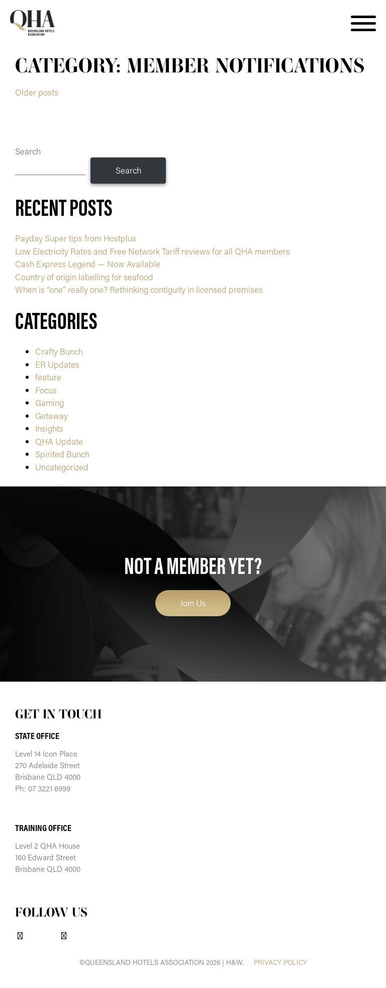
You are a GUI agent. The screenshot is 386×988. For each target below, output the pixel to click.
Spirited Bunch (62, 453)
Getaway (51, 415)
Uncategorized (61, 466)
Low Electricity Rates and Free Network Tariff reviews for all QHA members (153, 251)
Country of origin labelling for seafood (84, 276)
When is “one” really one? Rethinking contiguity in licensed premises (139, 289)
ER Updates (57, 364)
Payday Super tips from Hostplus (75, 237)
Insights (49, 428)
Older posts (36, 92)
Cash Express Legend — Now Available (87, 263)
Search (28, 150)
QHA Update (59, 441)
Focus (46, 389)
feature (48, 376)
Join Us (193, 602)
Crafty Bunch (59, 351)
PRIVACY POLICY (280, 962)
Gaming (49, 402)
